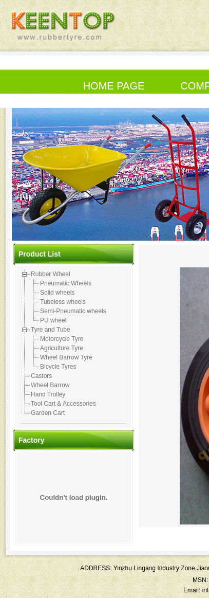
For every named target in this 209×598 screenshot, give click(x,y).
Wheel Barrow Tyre (66, 357)
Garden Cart (48, 412)
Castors (41, 375)
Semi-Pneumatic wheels (73, 311)
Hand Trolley (48, 394)
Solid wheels (57, 292)
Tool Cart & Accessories (63, 403)
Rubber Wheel (50, 274)
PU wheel (53, 320)
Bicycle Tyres (58, 366)
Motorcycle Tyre (61, 338)
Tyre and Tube (50, 329)
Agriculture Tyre (61, 348)
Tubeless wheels (63, 301)
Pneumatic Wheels (65, 283)
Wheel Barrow (50, 385)
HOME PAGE (114, 86)
